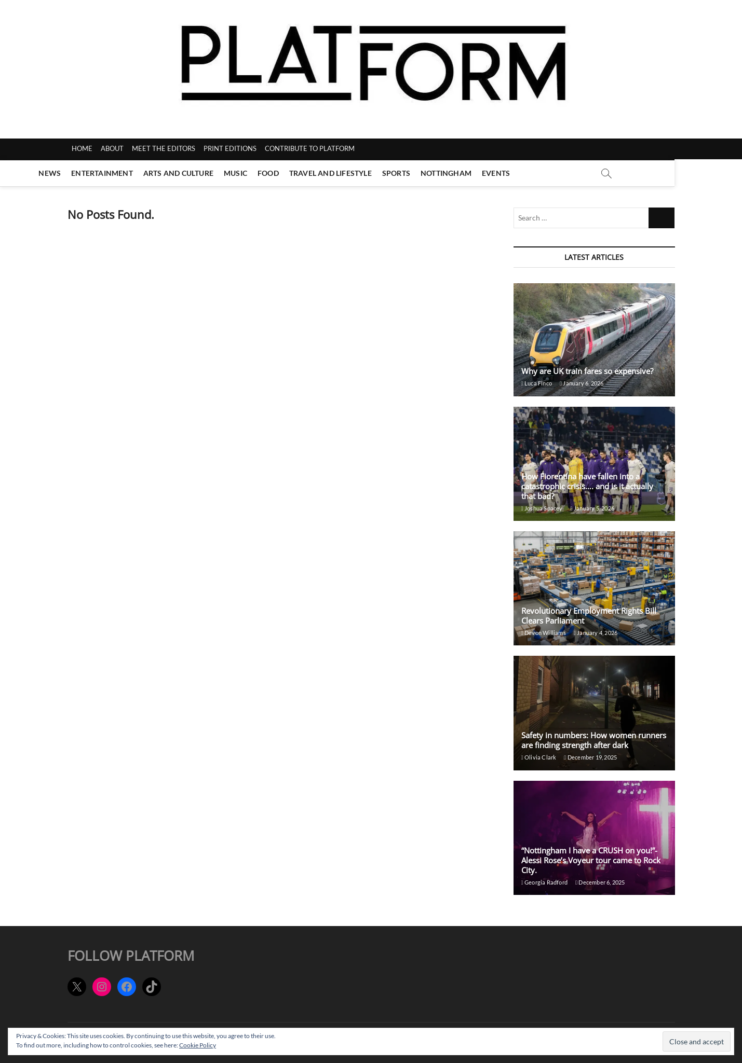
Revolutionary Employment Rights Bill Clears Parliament (588, 615)
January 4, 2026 (595, 632)
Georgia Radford (544, 882)
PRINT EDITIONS (230, 148)
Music (269, 173)
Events (530, 173)
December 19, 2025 (590, 757)
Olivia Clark (539, 757)
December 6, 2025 (600, 882)
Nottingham (479, 173)
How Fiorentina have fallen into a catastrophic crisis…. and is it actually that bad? (587, 486)
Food (302, 173)
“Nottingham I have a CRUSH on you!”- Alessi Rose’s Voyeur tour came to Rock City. (590, 860)
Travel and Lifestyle (364, 173)
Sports (430, 173)
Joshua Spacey (542, 508)
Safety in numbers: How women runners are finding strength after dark (593, 740)
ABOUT (112, 148)
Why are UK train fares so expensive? (587, 371)
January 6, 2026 (581, 383)
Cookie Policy (197, 1045)
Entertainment (136, 173)
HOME (82, 148)
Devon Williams (543, 632)
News (84, 173)
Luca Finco (536, 383)
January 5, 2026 (592, 508)
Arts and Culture (212, 173)
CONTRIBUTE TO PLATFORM (310, 148)
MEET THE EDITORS (163, 148)
